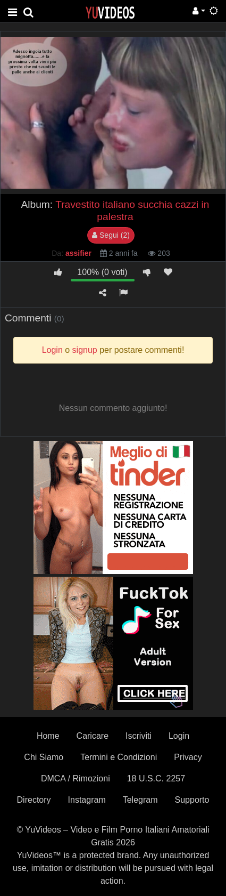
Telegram (140, 799)
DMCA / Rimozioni (75, 778)
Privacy (188, 757)
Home (48, 735)
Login (179, 735)
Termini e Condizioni (118, 757)
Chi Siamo (43, 757)
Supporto (192, 799)
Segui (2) (111, 235)
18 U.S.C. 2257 (156, 778)
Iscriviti (138, 735)
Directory (34, 799)
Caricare (92, 735)
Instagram (87, 799)
